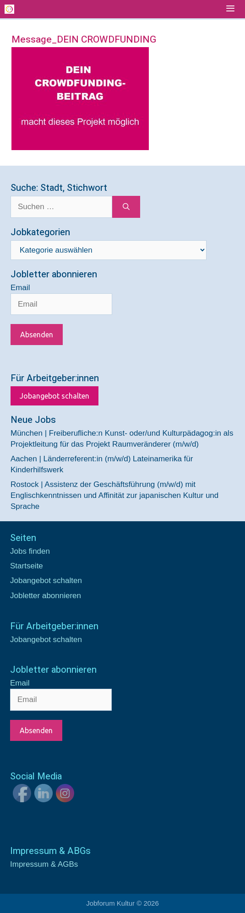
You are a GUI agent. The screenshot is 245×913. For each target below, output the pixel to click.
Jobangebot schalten (54, 396)
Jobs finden (30, 551)
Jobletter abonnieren (45, 595)
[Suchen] (126, 207)
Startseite (26, 566)
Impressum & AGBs (44, 864)
